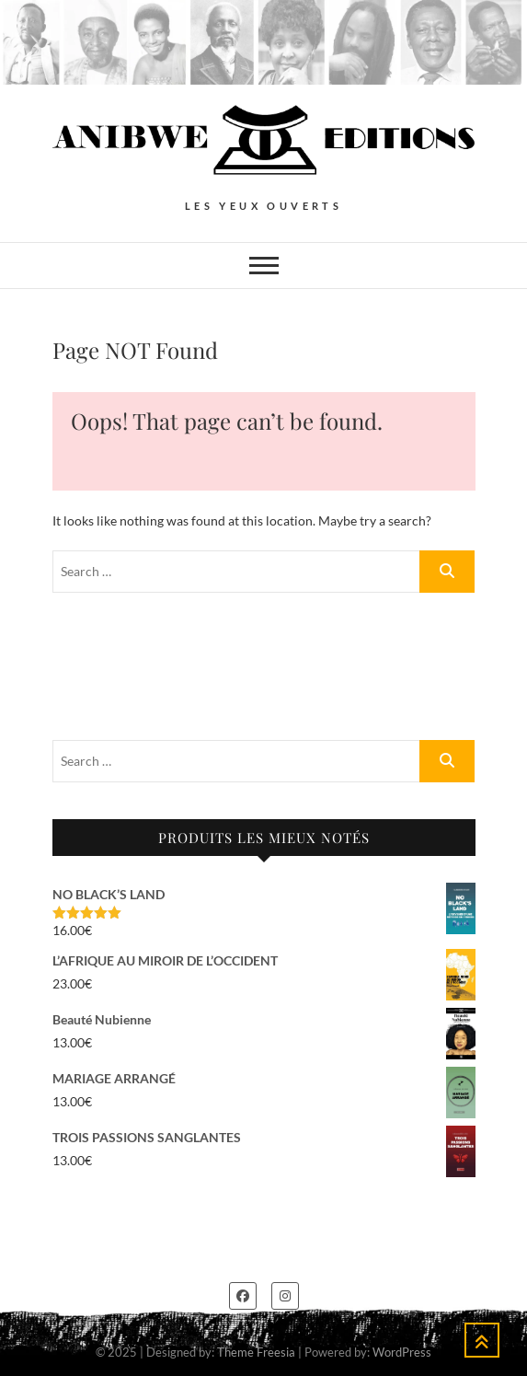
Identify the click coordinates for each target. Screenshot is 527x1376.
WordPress (401, 1352)
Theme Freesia (256, 1352)
